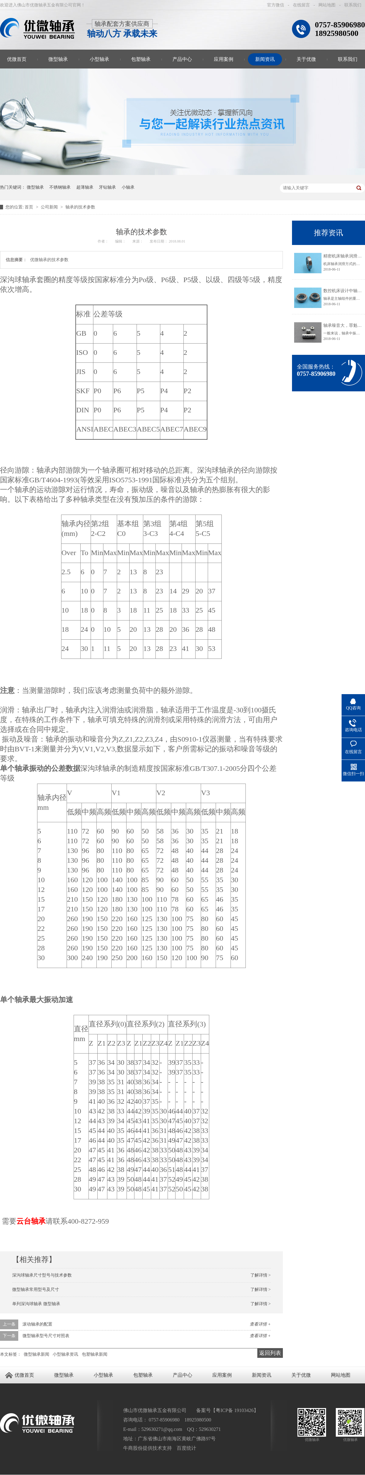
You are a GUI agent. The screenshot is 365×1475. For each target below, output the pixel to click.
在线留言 (301, 5)
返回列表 (270, 1353)
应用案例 (223, 59)
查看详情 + (260, 1324)
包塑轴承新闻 (94, 1354)
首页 (29, 207)
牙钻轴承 (107, 187)
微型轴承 (58, 59)
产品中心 (182, 59)
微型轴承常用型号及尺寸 (35, 1289)
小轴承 (128, 187)
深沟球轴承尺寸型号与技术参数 (42, 1275)
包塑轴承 (141, 59)
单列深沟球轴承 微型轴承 (36, 1304)
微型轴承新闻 (36, 1354)
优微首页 (24, 1375)
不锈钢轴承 (60, 187)
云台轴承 (31, 1221)
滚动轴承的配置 (37, 1324)
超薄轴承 (84, 187)
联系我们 (352, 5)
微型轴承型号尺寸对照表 (46, 1335)
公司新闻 (50, 207)
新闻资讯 (265, 59)
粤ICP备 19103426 (235, 1410)
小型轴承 (99, 59)
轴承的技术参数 (80, 207)
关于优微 (306, 59)
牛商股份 (133, 1448)
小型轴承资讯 (65, 1354)
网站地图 (326, 5)
